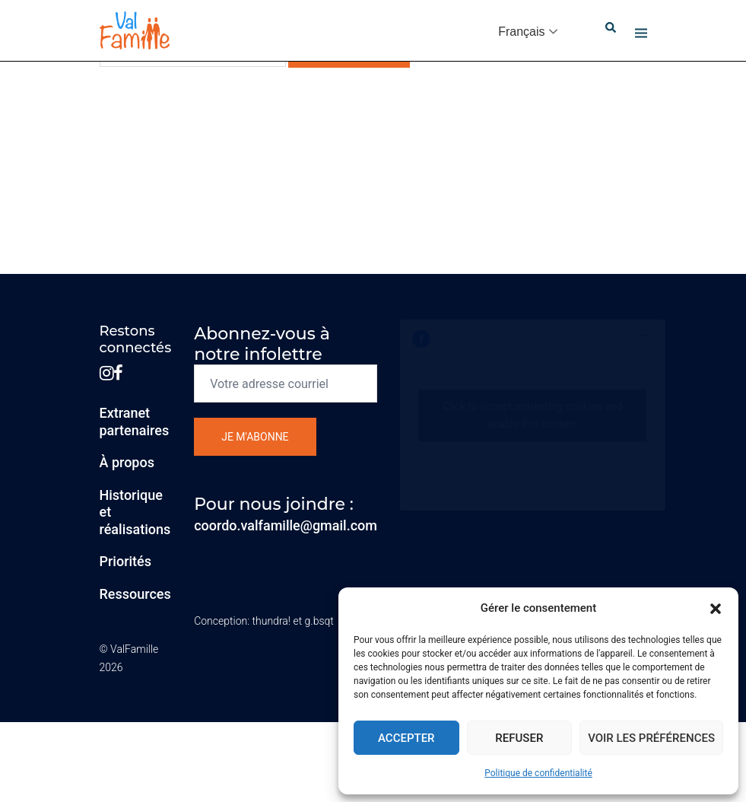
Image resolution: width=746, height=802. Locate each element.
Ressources (135, 594)
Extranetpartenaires (135, 421)
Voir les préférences (651, 738)
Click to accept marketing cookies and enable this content (533, 415)
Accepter (406, 738)
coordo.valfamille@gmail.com (285, 525)
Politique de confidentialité (538, 773)
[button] (715, 608)
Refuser (519, 738)
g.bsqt (319, 621)
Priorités (126, 561)
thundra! (271, 621)
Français (521, 31)
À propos (127, 462)
